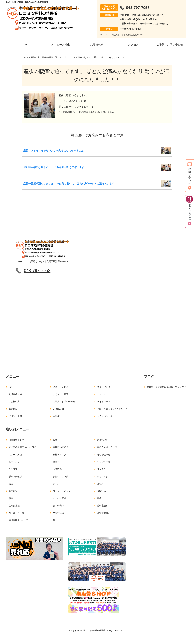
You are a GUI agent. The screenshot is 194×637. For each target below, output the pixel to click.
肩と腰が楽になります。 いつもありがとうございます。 (55, 167)
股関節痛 (57, 469)
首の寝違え (102, 505)
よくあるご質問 (60, 394)
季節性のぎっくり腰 (107, 447)
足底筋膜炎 (102, 440)
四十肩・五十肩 (16, 513)
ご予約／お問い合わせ (169, 44)
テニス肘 (57, 483)
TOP (24, 44)
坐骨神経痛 (58, 513)
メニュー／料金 (60, 44)
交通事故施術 (15, 394)
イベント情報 (15, 416)
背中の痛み (58, 505)
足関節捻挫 (14, 505)
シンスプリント (16, 469)
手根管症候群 (15, 476)
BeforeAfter (58, 409)
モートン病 (14, 462)
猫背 (55, 440)
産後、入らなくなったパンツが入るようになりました (53, 150)
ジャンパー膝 (103, 462)
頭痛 (11, 498)
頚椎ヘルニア (59, 454)
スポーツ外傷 (15, 454)
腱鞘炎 (56, 462)
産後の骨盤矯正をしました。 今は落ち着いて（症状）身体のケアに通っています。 (70, 183)
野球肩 (100, 483)
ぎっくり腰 (102, 476)
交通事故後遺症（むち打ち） (23, 447)
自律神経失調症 (16, 440)
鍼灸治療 (13, 409)
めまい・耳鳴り (60, 498)
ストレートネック (62, 491)
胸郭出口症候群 (60, 476)
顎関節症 (13, 491)
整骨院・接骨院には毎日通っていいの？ (166, 387)
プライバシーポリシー (108, 416)
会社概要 (57, 416)
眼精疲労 (101, 491)
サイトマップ (103, 401)
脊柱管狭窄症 (103, 454)
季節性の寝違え (60, 447)
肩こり (56, 520)
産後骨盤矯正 (103, 513)
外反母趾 (101, 469)
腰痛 (11, 483)
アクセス (133, 44)
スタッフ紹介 (103, 387)
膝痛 (99, 498)
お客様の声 (97, 44)
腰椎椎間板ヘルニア (18, 520)
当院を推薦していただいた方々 (112, 409)
